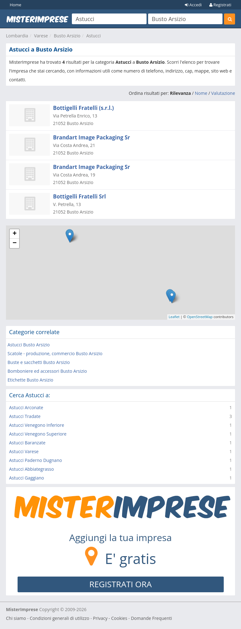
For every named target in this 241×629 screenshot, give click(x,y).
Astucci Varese (24, 451)
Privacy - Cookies (110, 618)
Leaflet (174, 316)
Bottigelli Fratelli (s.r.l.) (83, 107)
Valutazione (223, 93)
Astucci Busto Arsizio (29, 345)
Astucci (93, 36)
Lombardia (17, 36)
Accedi (193, 5)
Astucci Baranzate (27, 443)
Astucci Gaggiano (26, 478)
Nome (201, 93)
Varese (41, 36)
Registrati (220, 5)
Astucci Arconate (26, 407)
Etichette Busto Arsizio (30, 380)
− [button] (15, 243)
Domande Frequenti (151, 618)
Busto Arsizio (67, 36)
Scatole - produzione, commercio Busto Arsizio (55, 353)
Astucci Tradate (24, 416)
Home (15, 5)
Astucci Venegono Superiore (38, 434)
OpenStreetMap (200, 316)
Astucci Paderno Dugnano (35, 460)
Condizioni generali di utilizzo (59, 618)
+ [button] (15, 234)
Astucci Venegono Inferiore (36, 425)
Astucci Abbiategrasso (31, 469)
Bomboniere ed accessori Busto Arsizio (47, 371)
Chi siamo (16, 618)
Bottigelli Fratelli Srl (79, 196)
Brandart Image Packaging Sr (91, 137)
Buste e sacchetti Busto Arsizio (39, 362)
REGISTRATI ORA (120, 584)
